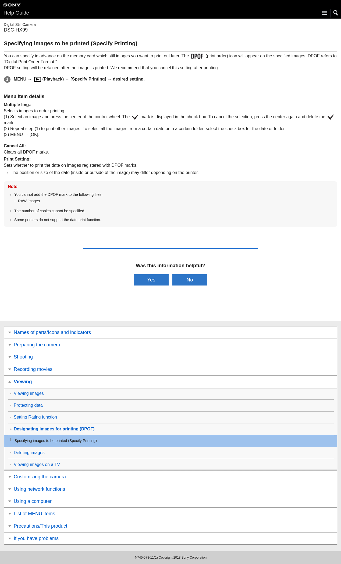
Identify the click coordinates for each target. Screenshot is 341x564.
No (190, 280)
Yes (151, 280)
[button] (336, 13)
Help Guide (16, 13)
